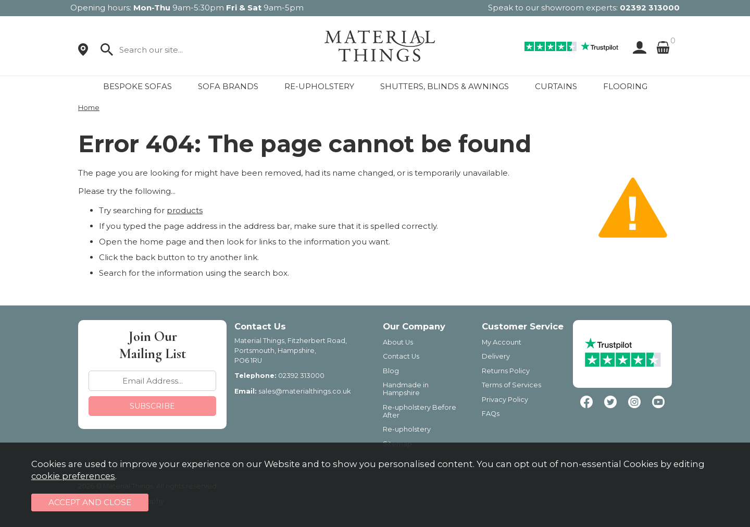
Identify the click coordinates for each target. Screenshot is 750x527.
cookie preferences (73, 476)
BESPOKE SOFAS (137, 86)
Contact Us (401, 356)
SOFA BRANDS (228, 86)
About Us (398, 342)
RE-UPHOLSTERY (319, 86)
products (185, 210)
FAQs (490, 414)
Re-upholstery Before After (419, 411)
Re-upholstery (407, 429)
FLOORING (625, 86)
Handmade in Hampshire (406, 389)
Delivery (496, 356)
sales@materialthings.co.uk (304, 391)
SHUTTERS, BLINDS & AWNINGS (444, 86)
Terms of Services (511, 385)
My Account (501, 342)
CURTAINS (556, 86)
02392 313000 (650, 8)
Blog (391, 371)
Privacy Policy (505, 399)
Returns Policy (506, 371)
